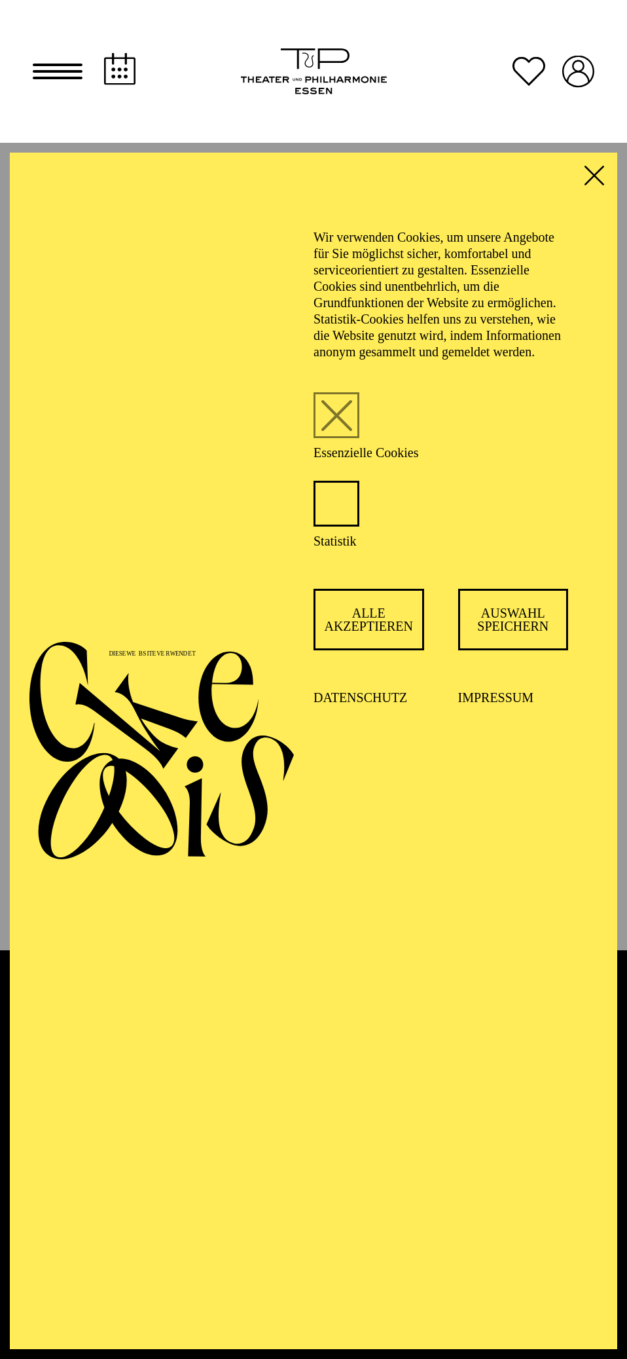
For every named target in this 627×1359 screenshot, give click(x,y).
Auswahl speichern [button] (512, 621)
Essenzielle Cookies (366, 454)
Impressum (496, 699)
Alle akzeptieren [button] (368, 621)
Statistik (335, 542)
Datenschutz (360, 699)
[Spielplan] (119, 70)
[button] (57, 72)
